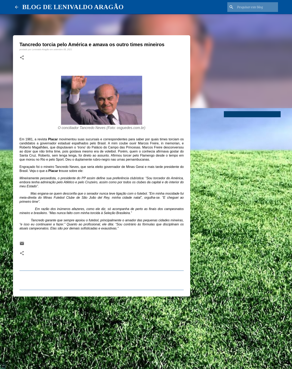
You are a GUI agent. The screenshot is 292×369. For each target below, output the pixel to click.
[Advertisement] (101, 331)
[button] (21, 57)
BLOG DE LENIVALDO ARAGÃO (72, 7)
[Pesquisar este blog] (256, 7)
